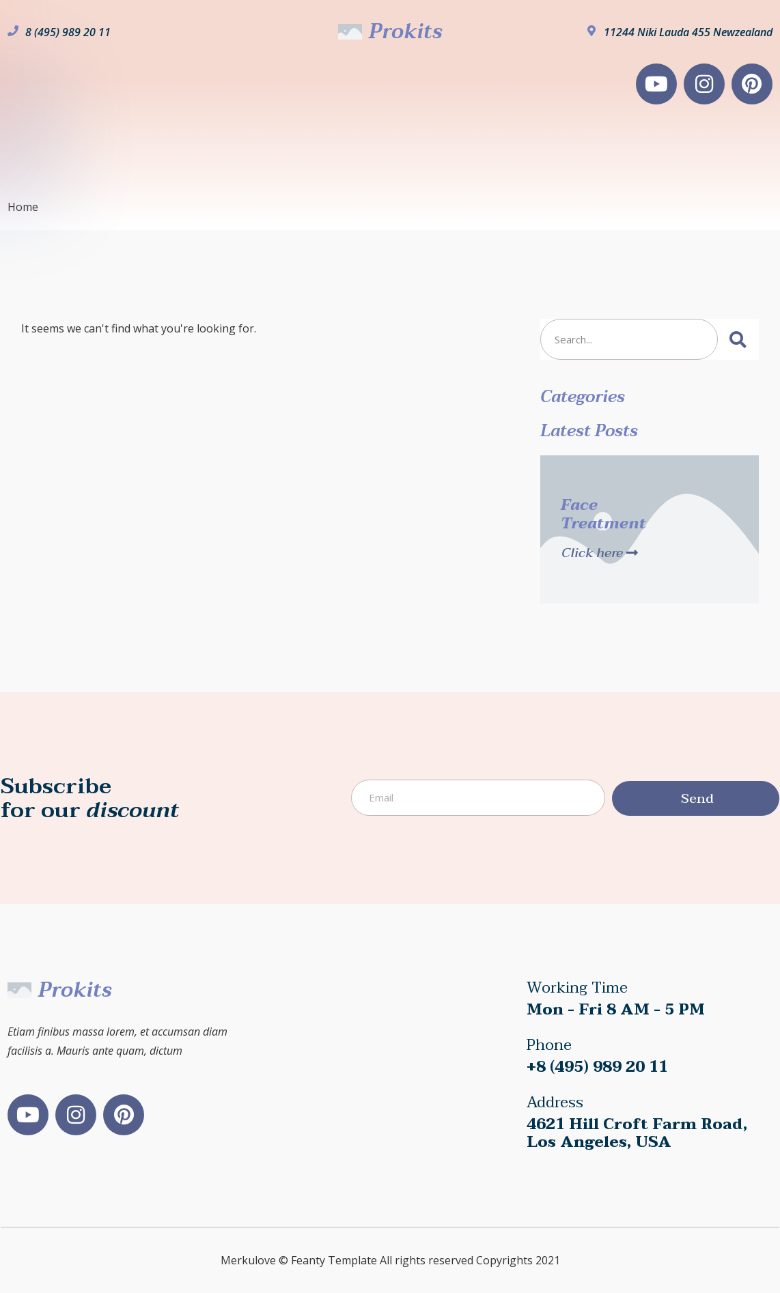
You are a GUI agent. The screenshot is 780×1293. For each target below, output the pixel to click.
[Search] (738, 339)
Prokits (405, 31)
